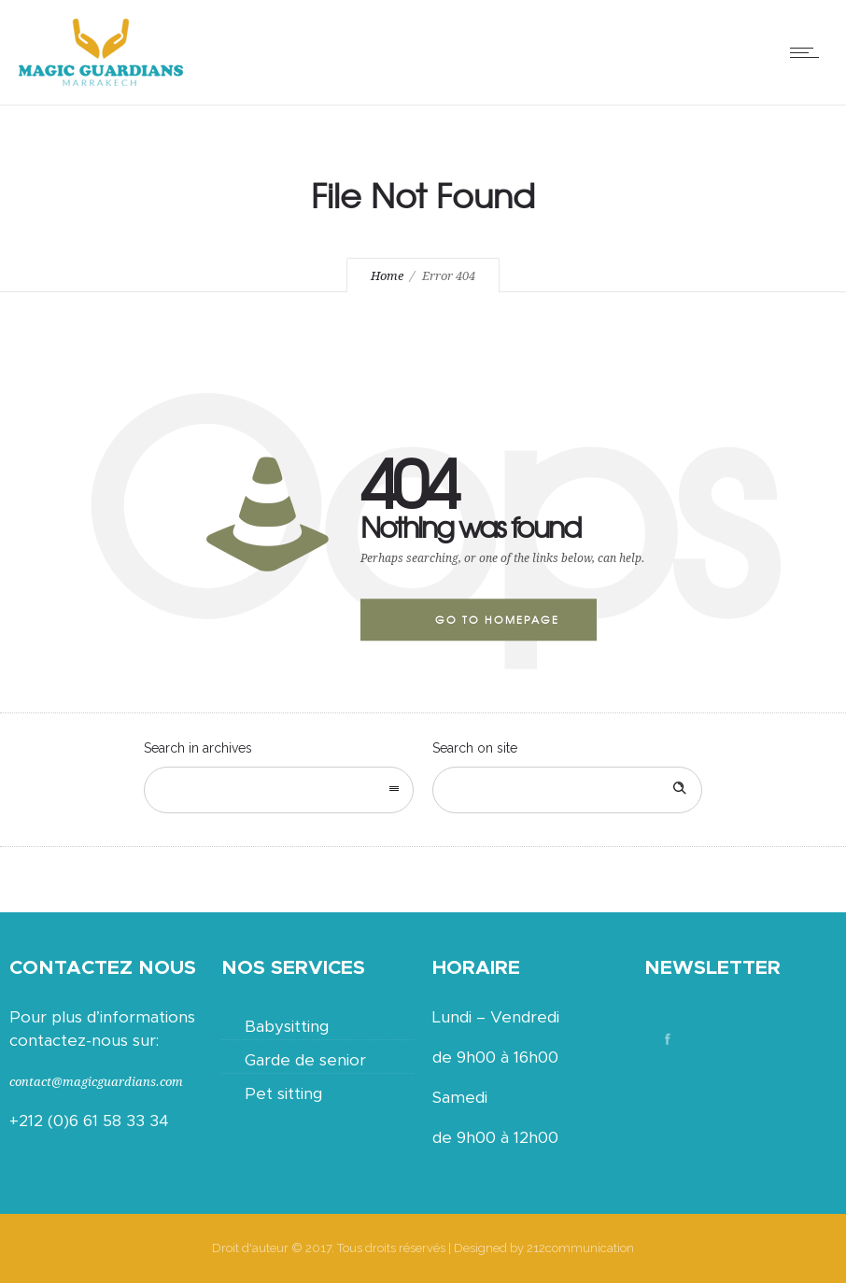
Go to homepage (497, 619)
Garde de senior (305, 1060)
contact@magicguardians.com (96, 1082)
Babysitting (287, 1027)
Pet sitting (283, 1094)
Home (387, 276)
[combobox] (279, 790)
